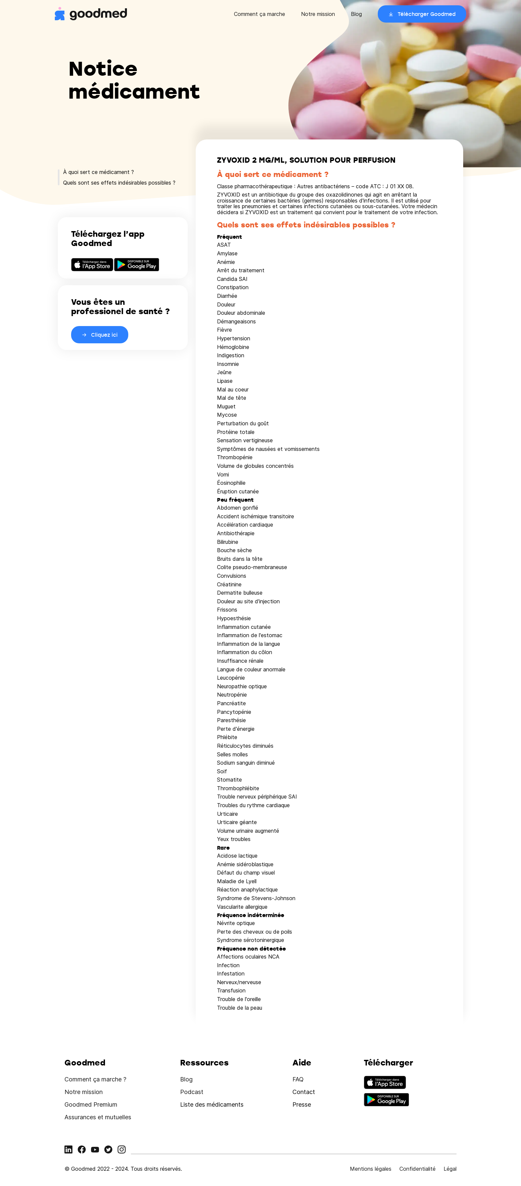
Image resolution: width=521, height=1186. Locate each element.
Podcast (191, 1091)
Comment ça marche (259, 14)
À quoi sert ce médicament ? (98, 172)
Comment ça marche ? (95, 1079)
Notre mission (318, 14)
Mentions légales (370, 1168)
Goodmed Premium (90, 1104)
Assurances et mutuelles (97, 1117)
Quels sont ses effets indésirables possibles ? (119, 182)
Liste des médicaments (212, 1104)
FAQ (298, 1079)
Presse (301, 1104)
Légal (450, 1168)
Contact (303, 1091)
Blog (356, 14)
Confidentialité (417, 1168)
